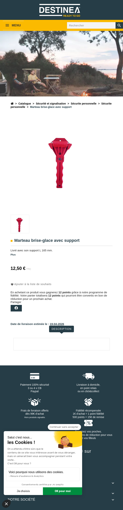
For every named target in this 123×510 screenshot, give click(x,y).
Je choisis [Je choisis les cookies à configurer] (23, 491)
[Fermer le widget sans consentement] (64, 427)
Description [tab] (61, 328)
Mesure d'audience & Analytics (27, 476)
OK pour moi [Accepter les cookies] (63, 491)
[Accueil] (12, 103)
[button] (6, 503)
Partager (16, 308)
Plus (13, 254)
